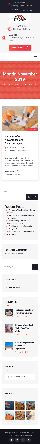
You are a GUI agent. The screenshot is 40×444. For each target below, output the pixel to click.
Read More (11, 171)
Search (14, 9)
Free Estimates (20, 47)
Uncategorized (14, 287)
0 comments (24, 150)
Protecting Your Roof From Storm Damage (24, 311)
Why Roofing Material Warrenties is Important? (24, 346)
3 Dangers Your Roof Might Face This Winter (24, 328)
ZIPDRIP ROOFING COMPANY (20, 435)
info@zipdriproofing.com (21, 5)
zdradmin (11, 150)
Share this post (12, 174)
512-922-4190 (20, 26)
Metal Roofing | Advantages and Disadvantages (14, 140)
